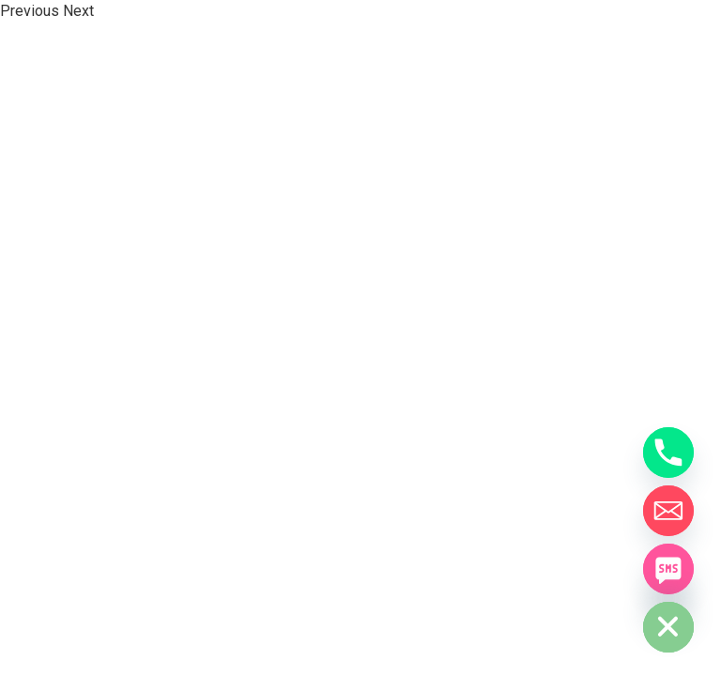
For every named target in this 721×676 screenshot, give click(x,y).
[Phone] (668, 452)
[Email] (668, 510)
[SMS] (668, 569)
